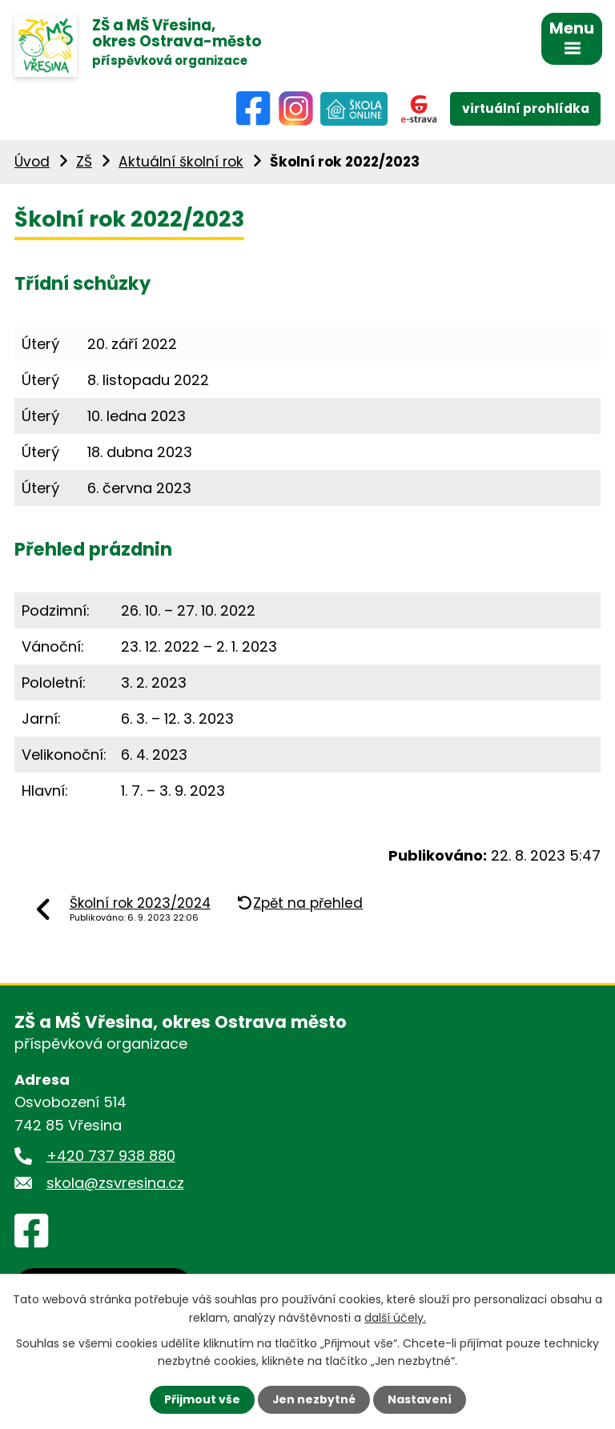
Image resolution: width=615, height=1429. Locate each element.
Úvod (32, 163)
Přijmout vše (201, 1399)
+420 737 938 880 (110, 1157)
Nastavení (420, 1399)
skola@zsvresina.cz (115, 1184)
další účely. (395, 1317)
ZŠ (84, 163)
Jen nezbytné (313, 1399)
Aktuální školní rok (181, 163)
